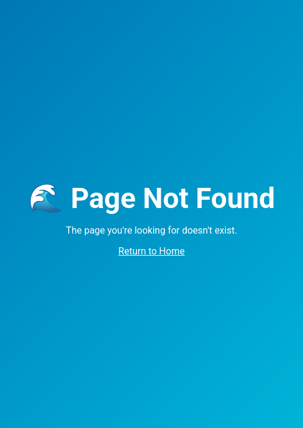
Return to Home (152, 251)
